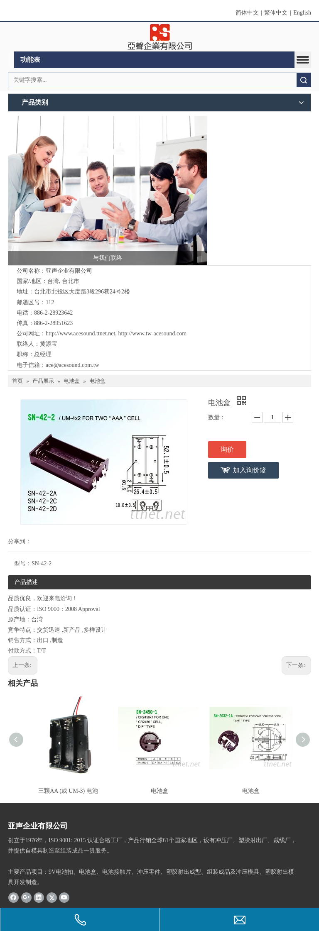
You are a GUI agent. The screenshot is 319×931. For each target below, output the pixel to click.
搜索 (304, 80)
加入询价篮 (249, 470)
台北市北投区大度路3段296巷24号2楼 (82, 291)
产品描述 (26, 582)
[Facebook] (13, 897)
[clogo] (159, 36)
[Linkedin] (39, 897)
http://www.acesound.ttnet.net (80, 333)
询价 (227, 449)
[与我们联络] (107, 190)
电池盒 (159, 791)
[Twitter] (52, 897)
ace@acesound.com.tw (72, 365)
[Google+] (26, 897)
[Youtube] (64, 897)
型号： (23, 563)
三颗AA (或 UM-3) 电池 (68, 791)
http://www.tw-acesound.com (152, 333)
